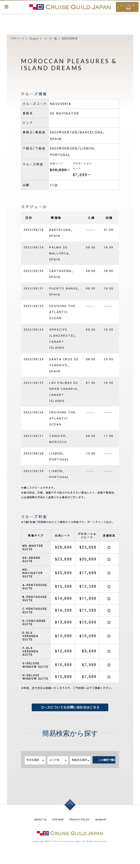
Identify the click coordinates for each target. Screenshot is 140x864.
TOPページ (17, 38)
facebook (100, 819)
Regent (34, 38)
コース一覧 (50, 38)
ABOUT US (40, 819)
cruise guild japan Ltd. (70, 7)
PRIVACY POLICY (79, 819)
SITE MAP (58, 819)
